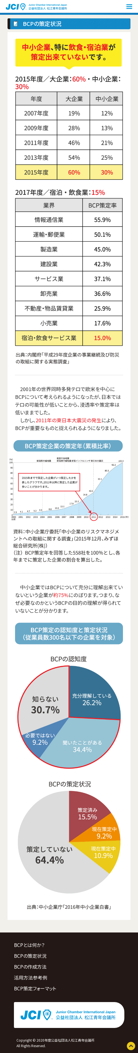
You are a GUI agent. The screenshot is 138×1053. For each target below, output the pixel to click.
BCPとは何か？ (29, 944)
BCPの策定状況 (30, 955)
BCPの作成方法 (30, 966)
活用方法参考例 (30, 977)
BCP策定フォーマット (35, 988)
